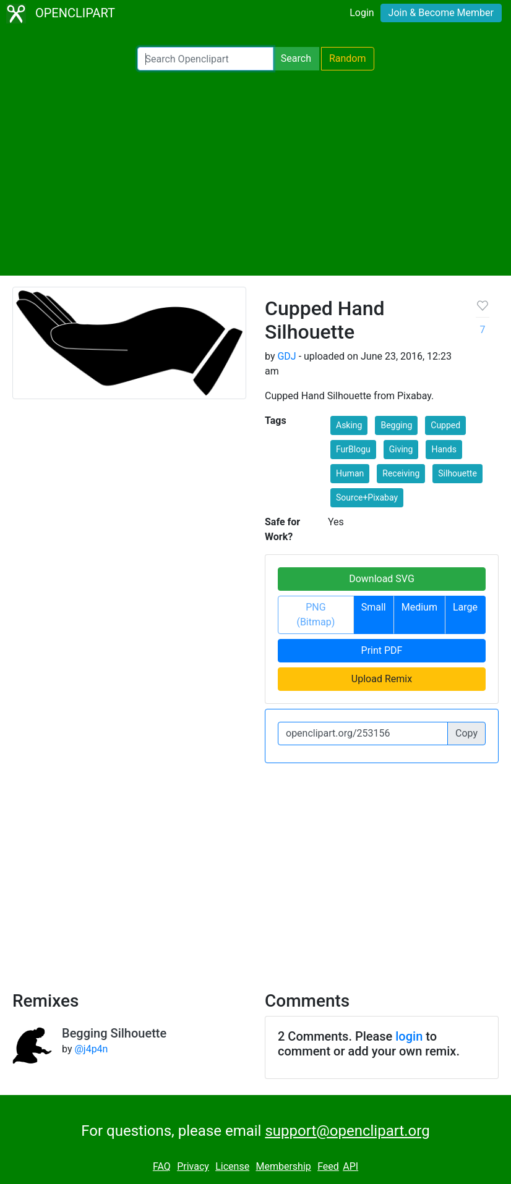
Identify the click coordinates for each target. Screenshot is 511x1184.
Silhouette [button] (457, 473)
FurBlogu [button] (353, 449)
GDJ (286, 356)
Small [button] (373, 607)
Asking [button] (349, 425)
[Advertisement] (255, 173)
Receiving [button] (400, 473)
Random (347, 58)
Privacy (193, 1166)
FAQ (162, 1166)
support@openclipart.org (347, 1131)
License (232, 1166)
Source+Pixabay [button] (367, 497)
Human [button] (350, 473)
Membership (283, 1166)
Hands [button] (443, 449)
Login (362, 13)
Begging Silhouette (114, 1033)
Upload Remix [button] (381, 679)
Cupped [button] (445, 425)
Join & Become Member (441, 13)
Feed (328, 1166)
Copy (466, 733)
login (409, 1036)
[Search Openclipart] (205, 58)
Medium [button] (419, 607)
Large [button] (465, 607)
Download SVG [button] (381, 579)
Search (296, 58)
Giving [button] (401, 449)
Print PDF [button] (382, 650)
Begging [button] (396, 425)
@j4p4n (91, 1049)
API (350, 1166)
